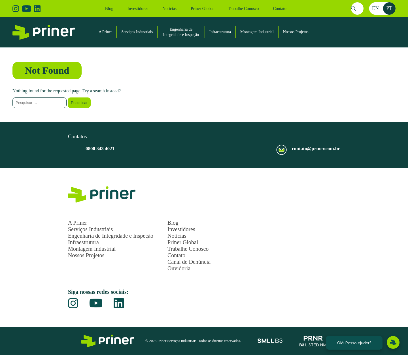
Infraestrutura (220, 32)
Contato (279, 8)
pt (389, 8)
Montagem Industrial (257, 32)
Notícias (169, 8)
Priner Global (202, 8)
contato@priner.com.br (316, 148)
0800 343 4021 (100, 148)
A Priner (105, 32)
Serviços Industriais (137, 32)
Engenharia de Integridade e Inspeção (110, 236)
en (375, 8)
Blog (109, 8)
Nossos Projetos (296, 32)
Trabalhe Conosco (243, 8)
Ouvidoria (178, 268)
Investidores (138, 8)
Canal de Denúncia (189, 262)
